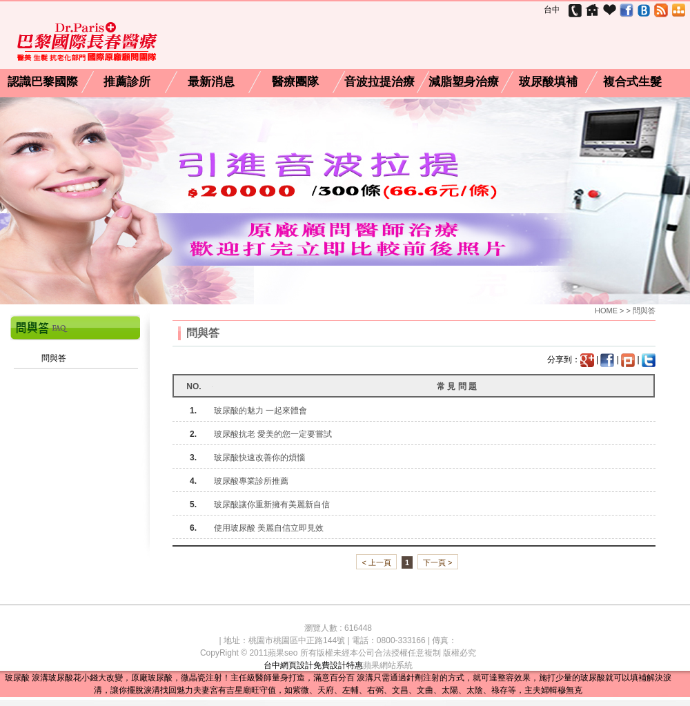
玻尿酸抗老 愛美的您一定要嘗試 (273, 434)
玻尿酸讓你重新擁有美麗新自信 (272, 504)
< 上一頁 (376, 562)
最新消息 (211, 82)
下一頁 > (437, 562)
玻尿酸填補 (548, 82)
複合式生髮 (632, 82)
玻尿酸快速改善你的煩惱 (259, 457)
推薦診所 (126, 82)
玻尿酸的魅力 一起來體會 (260, 410)
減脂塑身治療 (463, 82)
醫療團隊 (295, 82)
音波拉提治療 (379, 82)
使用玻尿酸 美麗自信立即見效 (269, 528)
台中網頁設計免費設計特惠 (313, 665)
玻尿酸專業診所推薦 (251, 481)
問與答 (53, 358)
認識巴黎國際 (43, 82)
